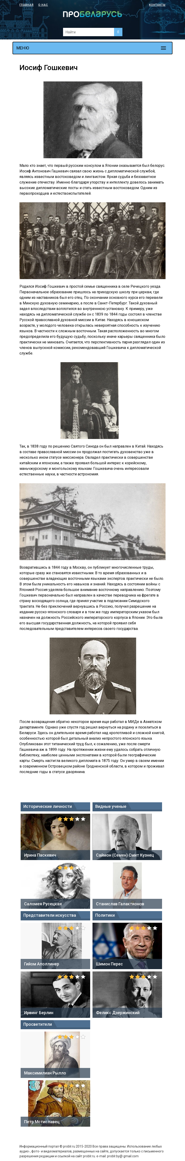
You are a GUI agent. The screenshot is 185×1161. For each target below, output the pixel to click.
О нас (43, 4)
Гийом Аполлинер (41, 963)
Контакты (157, 4)
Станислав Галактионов (120, 903)
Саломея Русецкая (43, 903)
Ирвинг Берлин (38, 1012)
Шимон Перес (109, 963)
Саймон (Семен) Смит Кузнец (125, 855)
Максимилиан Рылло (45, 1073)
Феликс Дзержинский (118, 1012)
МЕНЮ (22, 47)
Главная (26, 4)
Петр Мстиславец (42, 1121)
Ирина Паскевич (40, 855)
